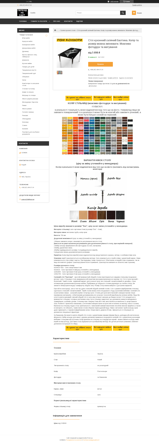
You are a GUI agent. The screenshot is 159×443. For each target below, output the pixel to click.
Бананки (25, 129)
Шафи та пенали (28, 92)
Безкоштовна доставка (95, 75)
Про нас (56, 21)
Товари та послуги (39, 21)
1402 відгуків (114, 1)
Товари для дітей (28, 67)
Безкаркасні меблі (28, 44)
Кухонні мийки (27, 63)
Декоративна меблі (28, 48)
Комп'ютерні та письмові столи (30, 84)
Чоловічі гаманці (28, 112)
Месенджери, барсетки (30, 102)
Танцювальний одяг (29, 73)
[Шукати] (123, 13)
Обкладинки (26, 119)
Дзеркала (25, 60)
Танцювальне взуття (29, 70)
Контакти (68, 21)
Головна (23, 21)
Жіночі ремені (27, 109)
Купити (100, 64)
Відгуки (79, 21)
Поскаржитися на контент (74, 440)
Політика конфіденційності (91, 440)
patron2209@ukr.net (27, 199)
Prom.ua (90, 438)
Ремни (24, 105)
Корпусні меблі (27, 41)
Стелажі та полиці (28, 89)
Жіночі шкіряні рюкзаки (30, 99)
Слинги (24, 125)
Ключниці (25, 122)
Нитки (24, 80)
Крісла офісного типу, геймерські (29, 56)
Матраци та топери (29, 95)
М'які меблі (26, 38)
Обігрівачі (25, 77)
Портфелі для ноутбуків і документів (31, 133)
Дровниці (25, 51)
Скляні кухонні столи (67, 30)
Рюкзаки (25, 115)
